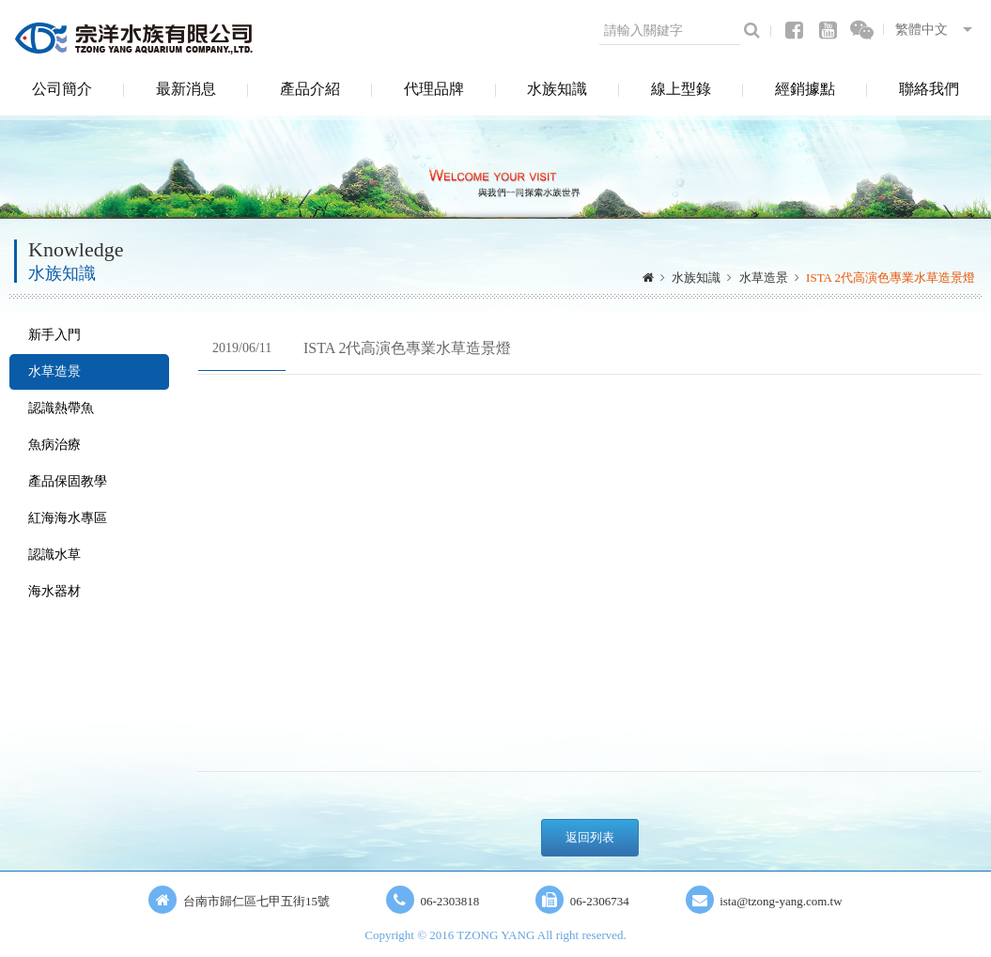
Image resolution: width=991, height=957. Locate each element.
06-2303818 (449, 901)
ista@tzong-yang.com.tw (781, 901)
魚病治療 (54, 445)
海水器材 (54, 591)
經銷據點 (805, 89)
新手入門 (54, 335)
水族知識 (557, 89)
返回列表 (589, 837)
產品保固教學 (67, 481)
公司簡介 (62, 89)
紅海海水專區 (67, 518)
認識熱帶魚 (61, 408)
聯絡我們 (929, 89)
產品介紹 (310, 89)
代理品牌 (434, 89)
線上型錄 (681, 89)
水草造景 (763, 277)
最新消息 (186, 89)
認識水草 (54, 555)
